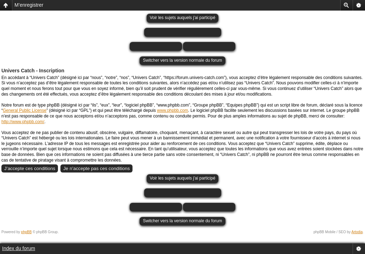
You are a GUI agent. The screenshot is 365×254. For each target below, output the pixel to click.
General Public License (24, 110)
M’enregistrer (28, 5)
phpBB (26, 232)
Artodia (357, 232)
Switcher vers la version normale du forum (182, 60)
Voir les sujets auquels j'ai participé (183, 17)
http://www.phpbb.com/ (22, 121)
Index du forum (18, 248)
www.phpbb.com (172, 110)
